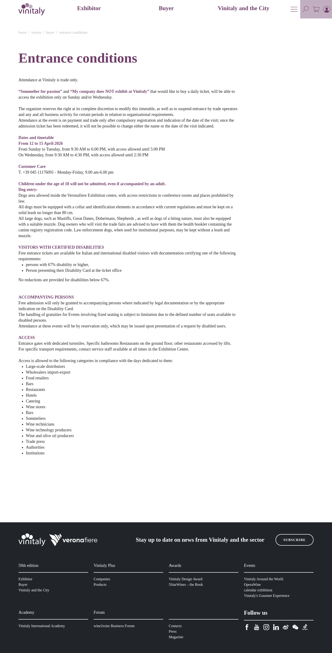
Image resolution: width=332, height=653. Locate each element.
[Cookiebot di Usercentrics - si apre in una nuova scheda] (244, 268)
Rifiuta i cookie (99, 381)
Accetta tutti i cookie (232, 381)
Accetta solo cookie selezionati (166, 381)
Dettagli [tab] (166, 284)
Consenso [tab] (96, 284)
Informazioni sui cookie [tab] (235, 284)
